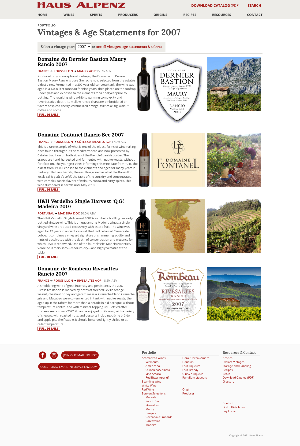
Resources (221, 14)
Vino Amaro (153, 374)
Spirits (96, 14)
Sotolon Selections (154, 393)
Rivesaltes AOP (89, 280)
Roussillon (63, 71)
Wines (69, 14)
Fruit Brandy (190, 370)
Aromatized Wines (154, 358)
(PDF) (215, 5)
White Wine (149, 385)
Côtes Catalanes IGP (94, 142)
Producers (128, 14)
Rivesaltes (152, 405)
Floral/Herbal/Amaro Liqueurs (195, 360)
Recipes (189, 14)
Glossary (228, 381)
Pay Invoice (230, 411)
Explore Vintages (233, 362)
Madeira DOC (69, 213)
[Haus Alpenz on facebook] (42, 355)
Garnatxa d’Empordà (159, 417)
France (43, 71)
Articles (227, 358)
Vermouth (152, 362)
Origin (186, 389)
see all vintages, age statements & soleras (129, 47)
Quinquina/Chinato (158, 370)
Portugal (46, 213)
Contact (254, 14)
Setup (226, 374)
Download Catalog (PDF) (238, 378)
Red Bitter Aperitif (157, 378)
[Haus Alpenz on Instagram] (54, 355)
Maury (150, 409)
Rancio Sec (153, 401)
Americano (153, 366)
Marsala (151, 397)
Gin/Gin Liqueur (192, 374)
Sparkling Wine (151, 381)
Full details (48, 115)
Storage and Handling (237, 366)
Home (43, 14)
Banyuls (151, 413)
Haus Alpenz (81, 7)
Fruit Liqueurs (191, 366)
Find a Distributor (234, 407)
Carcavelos (153, 421)
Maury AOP (86, 71)
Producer (188, 393)
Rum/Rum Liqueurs (194, 378)
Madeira (151, 425)
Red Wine (148, 389)
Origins (160, 14)
